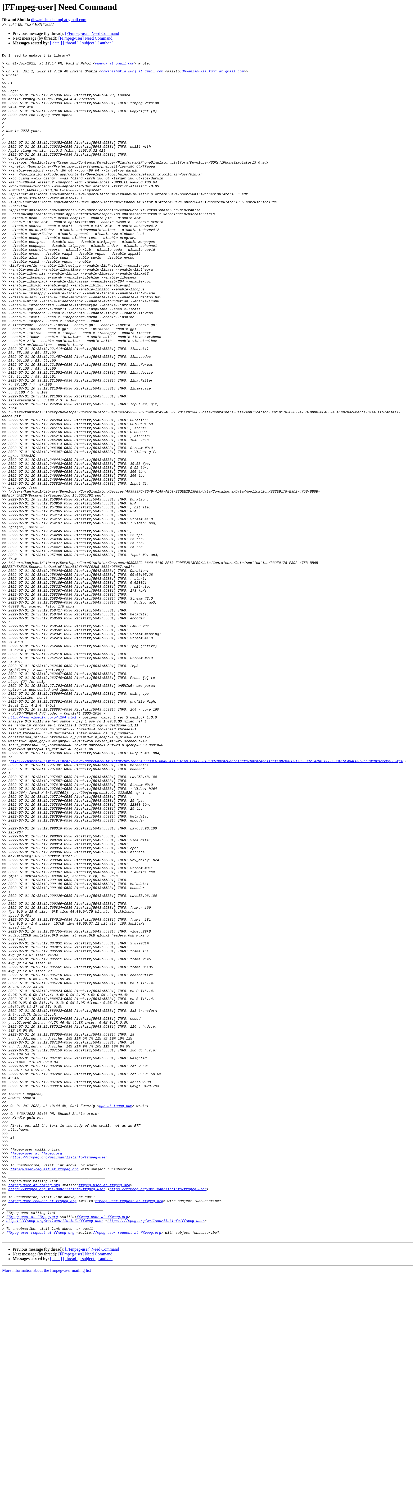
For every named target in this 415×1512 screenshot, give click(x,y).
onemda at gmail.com (114, 65)
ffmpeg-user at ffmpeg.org (36, 1373)
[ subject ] (88, 43)
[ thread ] (71, 43)
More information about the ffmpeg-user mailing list (46, 1507)
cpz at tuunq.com (115, 1316)
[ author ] (106, 43)
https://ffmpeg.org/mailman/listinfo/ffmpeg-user (58, 1378)
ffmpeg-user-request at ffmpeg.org (44, 1392)
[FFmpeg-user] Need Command (92, 33)
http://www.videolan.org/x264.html (42, 850)
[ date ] (56, 43)
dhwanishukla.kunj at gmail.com (58, 19)
